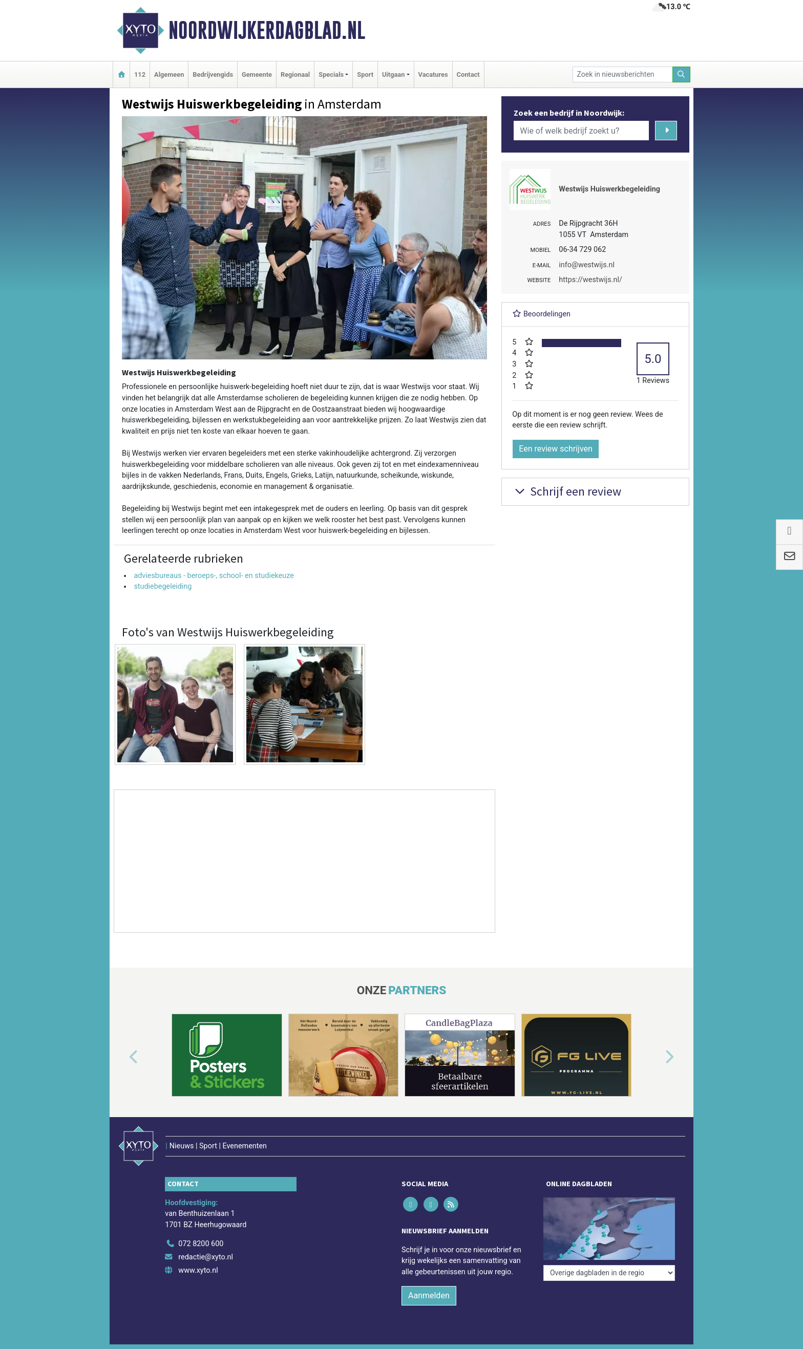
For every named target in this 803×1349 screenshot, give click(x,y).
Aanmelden (429, 1295)
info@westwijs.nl (587, 265)
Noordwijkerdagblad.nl (266, 30)
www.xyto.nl (198, 1270)
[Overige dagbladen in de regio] (609, 1273)
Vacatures (433, 74)
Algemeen (169, 74)
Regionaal (295, 74)
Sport (365, 74)
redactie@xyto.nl (205, 1257)
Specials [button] (331, 74)
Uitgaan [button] (393, 74)
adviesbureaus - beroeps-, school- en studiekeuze (214, 575)
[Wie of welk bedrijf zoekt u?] (581, 130)
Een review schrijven (556, 449)
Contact (468, 74)
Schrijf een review (566, 491)
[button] (122, 1057)
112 (139, 74)
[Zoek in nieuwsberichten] (623, 74)
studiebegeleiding (163, 586)
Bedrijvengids (213, 74)
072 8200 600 (200, 1243)
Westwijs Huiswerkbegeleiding (609, 189)
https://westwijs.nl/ (590, 279)
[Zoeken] (681, 74)
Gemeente (257, 74)
